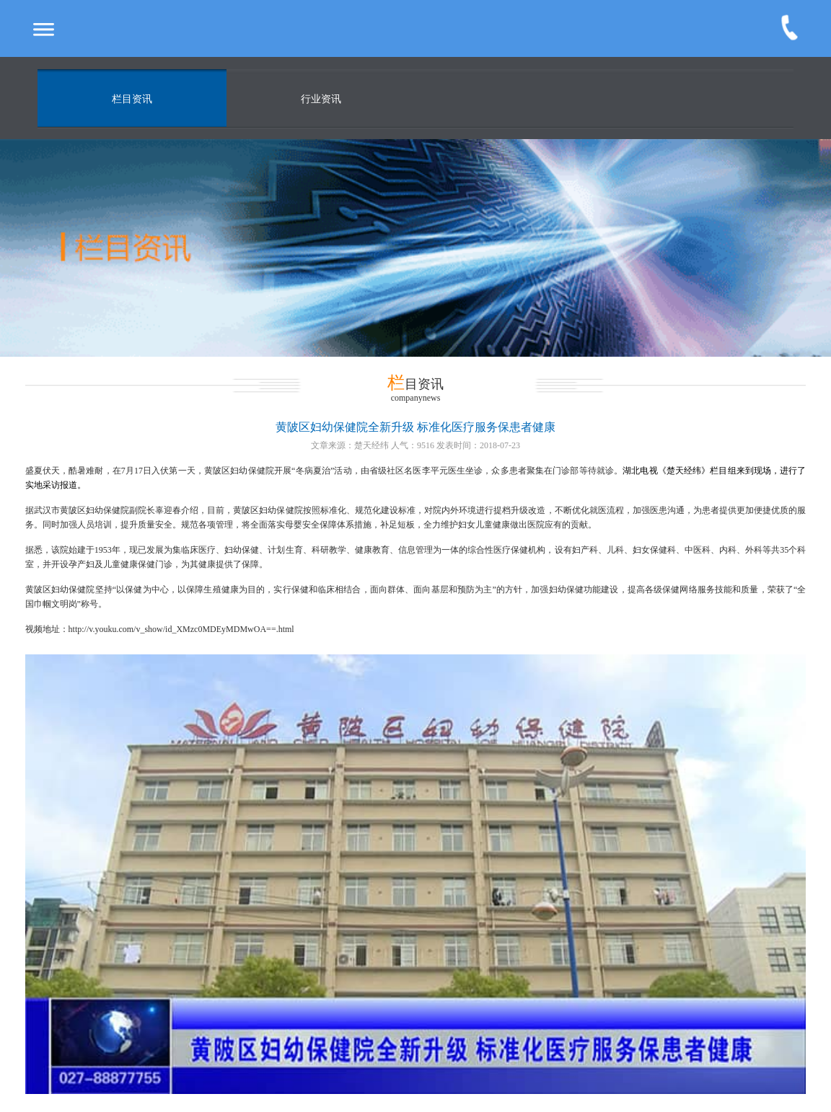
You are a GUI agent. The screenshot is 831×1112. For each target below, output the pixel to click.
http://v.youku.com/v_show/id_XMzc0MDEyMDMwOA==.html (181, 629)
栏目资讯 (132, 99)
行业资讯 (321, 99)
